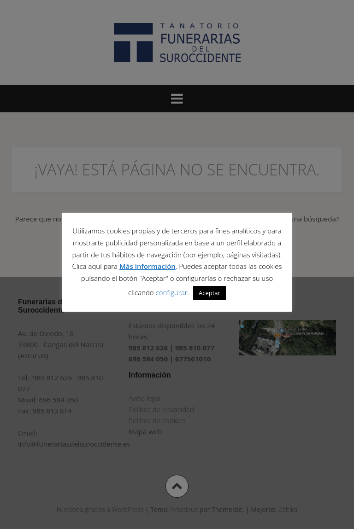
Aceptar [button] (209, 293)
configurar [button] (172, 292)
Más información (147, 266)
